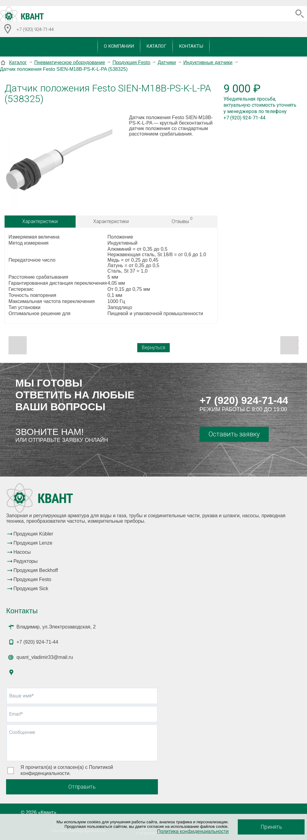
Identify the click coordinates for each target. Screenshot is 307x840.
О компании (119, 46)
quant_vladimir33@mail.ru (44, 657)
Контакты (191, 46)
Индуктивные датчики (208, 62)
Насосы (22, 552)
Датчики (167, 62)
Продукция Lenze (32, 543)
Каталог (156, 46)
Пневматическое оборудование (69, 62)
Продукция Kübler (33, 533)
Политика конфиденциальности (193, 831)
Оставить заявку (234, 434)
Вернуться (153, 347)
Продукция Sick (30, 588)
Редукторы (25, 561)
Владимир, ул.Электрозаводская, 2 (56, 626)
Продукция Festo (131, 62)
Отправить (82, 786)
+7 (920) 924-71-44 (244, 400)
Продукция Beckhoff (35, 570)
